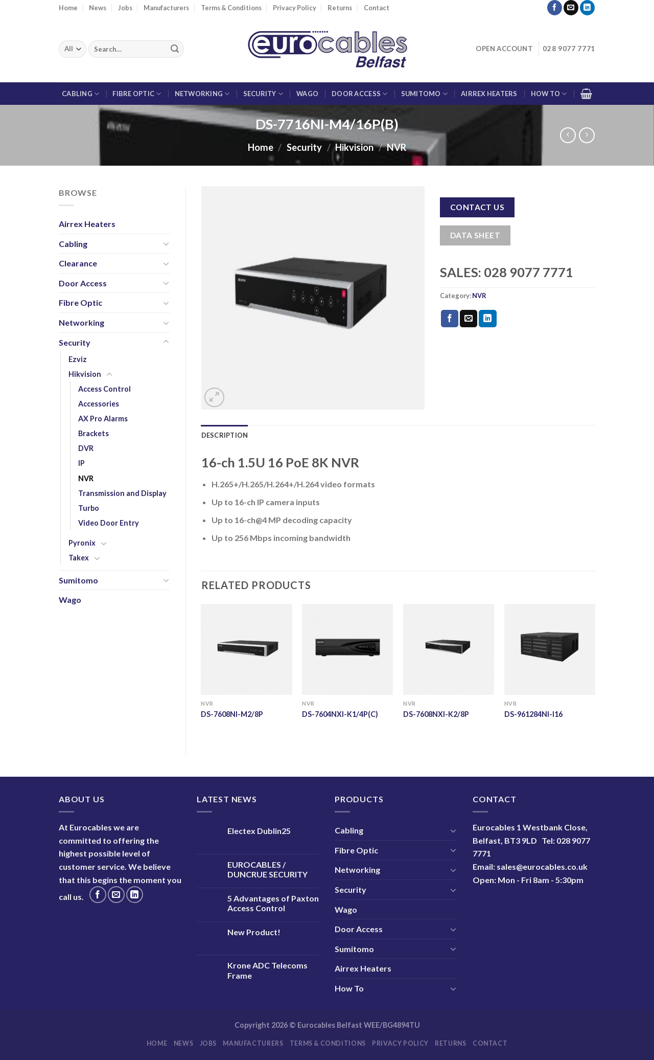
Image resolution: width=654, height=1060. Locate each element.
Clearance (78, 263)
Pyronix (82, 542)
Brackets (93, 433)
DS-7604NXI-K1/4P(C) (340, 714)
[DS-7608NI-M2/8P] (246, 649)
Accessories (98, 403)
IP (81, 463)
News (97, 8)
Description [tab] (224, 435)
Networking (202, 94)
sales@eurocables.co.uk (542, 866)
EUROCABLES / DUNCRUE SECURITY (267, 869)
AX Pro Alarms (103, 418)
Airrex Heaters (489, 93)
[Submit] (174, 49)
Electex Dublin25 (259, 831)
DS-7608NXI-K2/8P (436, 714)
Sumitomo (424, 94)
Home (68, 8)
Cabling (80, 94)
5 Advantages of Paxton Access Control (273, 903)
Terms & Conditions (231, 8)
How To (549, 94)
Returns (340, 8)
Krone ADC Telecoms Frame (267, 970)
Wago (307, 93)
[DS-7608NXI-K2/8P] (448, 649)
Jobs (125, 8)
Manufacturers (166, 8)
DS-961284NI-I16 (533, 714)
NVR (396, 147)
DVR (86, 448)
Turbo (88, 508)
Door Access (359, 94)
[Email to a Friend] (468, 318)
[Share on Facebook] (449, 318)
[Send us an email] (571, 7)
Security (263, 94)
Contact (376, 8)
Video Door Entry (108, 522)
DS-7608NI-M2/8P (232, 714)
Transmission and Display (122, 493)
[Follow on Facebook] (554, 7)
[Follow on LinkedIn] (587, 7)
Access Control (104, 389)
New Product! (254, 932)
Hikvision (354, 147)
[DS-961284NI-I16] (549, 649)
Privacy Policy (294, 8)
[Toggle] (166, 243)
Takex (78, 557)
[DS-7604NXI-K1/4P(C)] (347, 649)
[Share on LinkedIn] (487, 318)
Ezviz (77, 359)
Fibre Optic (136, 94)
